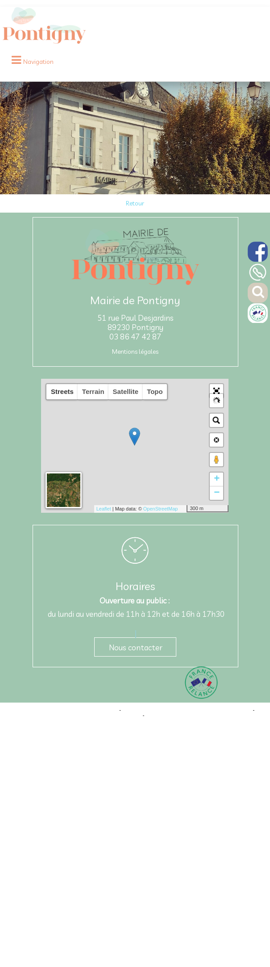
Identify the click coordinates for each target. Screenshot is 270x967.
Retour (135, 203)
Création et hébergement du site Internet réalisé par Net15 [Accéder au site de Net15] (186, 709)
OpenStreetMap (160, 508)
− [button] (217, 493)
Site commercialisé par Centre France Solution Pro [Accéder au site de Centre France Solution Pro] (61, 709)
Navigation (38, 62)
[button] (216, 391)
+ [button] (217, 479)
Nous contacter (135, 647)
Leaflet (103, 508)
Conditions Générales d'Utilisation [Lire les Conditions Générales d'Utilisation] (183, 715)
